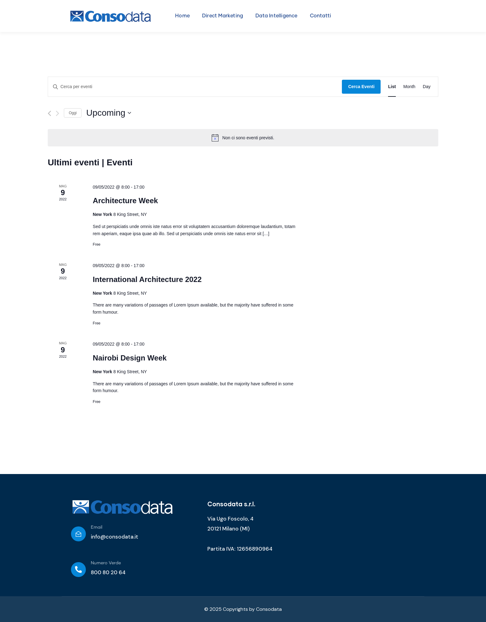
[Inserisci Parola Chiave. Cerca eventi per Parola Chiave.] (195, 86)
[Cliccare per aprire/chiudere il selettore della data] (108, 113)
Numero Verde (106, 563)
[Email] (78, 533)
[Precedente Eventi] (49, 113)
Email (96, 527)
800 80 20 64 (108, 572)
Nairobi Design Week (129, 358)
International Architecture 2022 (147, 279)
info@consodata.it (114, 536)
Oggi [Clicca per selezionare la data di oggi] (73, 113)
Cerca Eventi (361, 86)
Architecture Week (125, 200)
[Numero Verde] (78, 569)
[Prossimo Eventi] (57, 113)
